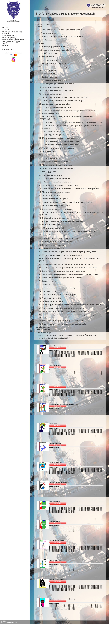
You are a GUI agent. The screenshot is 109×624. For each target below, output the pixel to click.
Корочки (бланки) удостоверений (14, 40)
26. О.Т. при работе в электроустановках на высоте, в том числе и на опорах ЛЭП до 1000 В (71, 122)
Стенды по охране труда (11, 42)
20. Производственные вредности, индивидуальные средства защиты (64, 97)
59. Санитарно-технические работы (51, 245)
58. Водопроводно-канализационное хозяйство (56, 242)
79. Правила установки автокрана (51, 301)
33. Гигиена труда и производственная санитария (56, 148)
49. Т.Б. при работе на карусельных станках (54, 206)
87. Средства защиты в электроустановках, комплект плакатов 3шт (63, 324)
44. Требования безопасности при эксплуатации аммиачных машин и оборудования (69, 189)
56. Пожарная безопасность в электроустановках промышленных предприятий (67, 235)
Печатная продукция (9, 38)
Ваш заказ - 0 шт (8, 49)
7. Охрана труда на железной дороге (51, 53)
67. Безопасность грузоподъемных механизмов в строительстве (62, 271)
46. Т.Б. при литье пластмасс (49, 195)
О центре (5, 30)
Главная (5, 28)
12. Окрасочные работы (47, 70)
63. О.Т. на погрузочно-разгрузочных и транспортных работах (61, 255)
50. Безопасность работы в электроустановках (55, 209)
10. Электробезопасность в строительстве (54, 64)
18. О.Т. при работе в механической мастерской (56, 91)
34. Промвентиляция (46, 151)
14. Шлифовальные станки (48, 77)
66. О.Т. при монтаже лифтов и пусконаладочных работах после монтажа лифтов (68, 268)
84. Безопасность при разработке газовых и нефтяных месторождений (64, 311)
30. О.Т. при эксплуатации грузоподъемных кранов (57, 138)
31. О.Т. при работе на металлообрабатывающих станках (59, 141)
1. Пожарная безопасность (48, 33)
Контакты (5, 46)
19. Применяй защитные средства (51, 94)
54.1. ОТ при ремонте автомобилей (51, 228)
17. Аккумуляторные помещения (51, 87)
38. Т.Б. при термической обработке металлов (55, 165)
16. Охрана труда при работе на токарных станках (56, 84)
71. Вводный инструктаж (48, 281)
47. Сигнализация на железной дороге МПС (54, 199)
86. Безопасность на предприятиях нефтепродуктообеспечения (61, 321)
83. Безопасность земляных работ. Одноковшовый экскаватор (61, 308)
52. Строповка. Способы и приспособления (54, 218)
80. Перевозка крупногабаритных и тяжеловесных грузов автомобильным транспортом (70, 305)
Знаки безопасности (9, 36)
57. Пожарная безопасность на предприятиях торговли (58, 238)
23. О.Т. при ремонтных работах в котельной (55, 107)
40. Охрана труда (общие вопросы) (51, 175)
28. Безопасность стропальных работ (52, 131)
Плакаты (5, 34)
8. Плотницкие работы (47, 57)
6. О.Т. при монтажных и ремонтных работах (55, 50)
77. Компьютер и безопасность (50, 298)
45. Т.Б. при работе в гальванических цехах (54, 192)
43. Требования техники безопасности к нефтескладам (58, 185)
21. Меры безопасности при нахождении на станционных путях (61, 101)
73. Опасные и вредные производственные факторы (57, 288)
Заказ (4, 44)
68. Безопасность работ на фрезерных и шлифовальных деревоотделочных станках (69, 274)
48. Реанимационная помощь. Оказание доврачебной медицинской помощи (66, 202)
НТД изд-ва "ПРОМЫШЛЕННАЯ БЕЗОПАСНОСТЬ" (53, 338)
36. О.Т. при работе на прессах (49, 158)
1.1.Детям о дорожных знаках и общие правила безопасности (61, 30)
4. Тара (41, 43)
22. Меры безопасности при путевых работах (55, 104)
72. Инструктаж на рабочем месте (51, 284)
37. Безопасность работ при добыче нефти (54, 162)
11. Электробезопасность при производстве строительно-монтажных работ (66, 67)
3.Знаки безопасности (47, 40)
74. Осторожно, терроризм (48, 291)
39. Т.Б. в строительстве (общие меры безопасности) (58, 168)
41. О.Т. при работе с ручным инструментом (54, 178)
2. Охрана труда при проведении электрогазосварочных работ (61, 36)
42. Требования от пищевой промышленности (55, 182)
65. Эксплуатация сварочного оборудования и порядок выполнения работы (66, 264)
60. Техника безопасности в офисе (51, 248)
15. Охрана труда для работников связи (53, 80)
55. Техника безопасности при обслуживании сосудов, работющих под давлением (68, 231)
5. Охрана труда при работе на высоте (52, 47)
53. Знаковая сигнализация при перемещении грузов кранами (61, 221)
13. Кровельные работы (47, 74)
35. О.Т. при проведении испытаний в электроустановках (59, 155)
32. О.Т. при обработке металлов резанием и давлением (59, 145)
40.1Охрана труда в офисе (48, 172)
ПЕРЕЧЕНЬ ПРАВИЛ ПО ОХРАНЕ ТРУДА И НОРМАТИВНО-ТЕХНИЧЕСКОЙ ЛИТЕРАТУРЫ (66, 335)
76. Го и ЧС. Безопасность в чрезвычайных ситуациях (58, 295)
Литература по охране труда (12, 32)
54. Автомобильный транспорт (50, 225)
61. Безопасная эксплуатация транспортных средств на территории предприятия (68, 252)
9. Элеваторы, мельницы (48, 60)
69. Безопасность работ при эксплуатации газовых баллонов (60, 278)
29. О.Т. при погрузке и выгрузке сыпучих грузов (56, 135)
